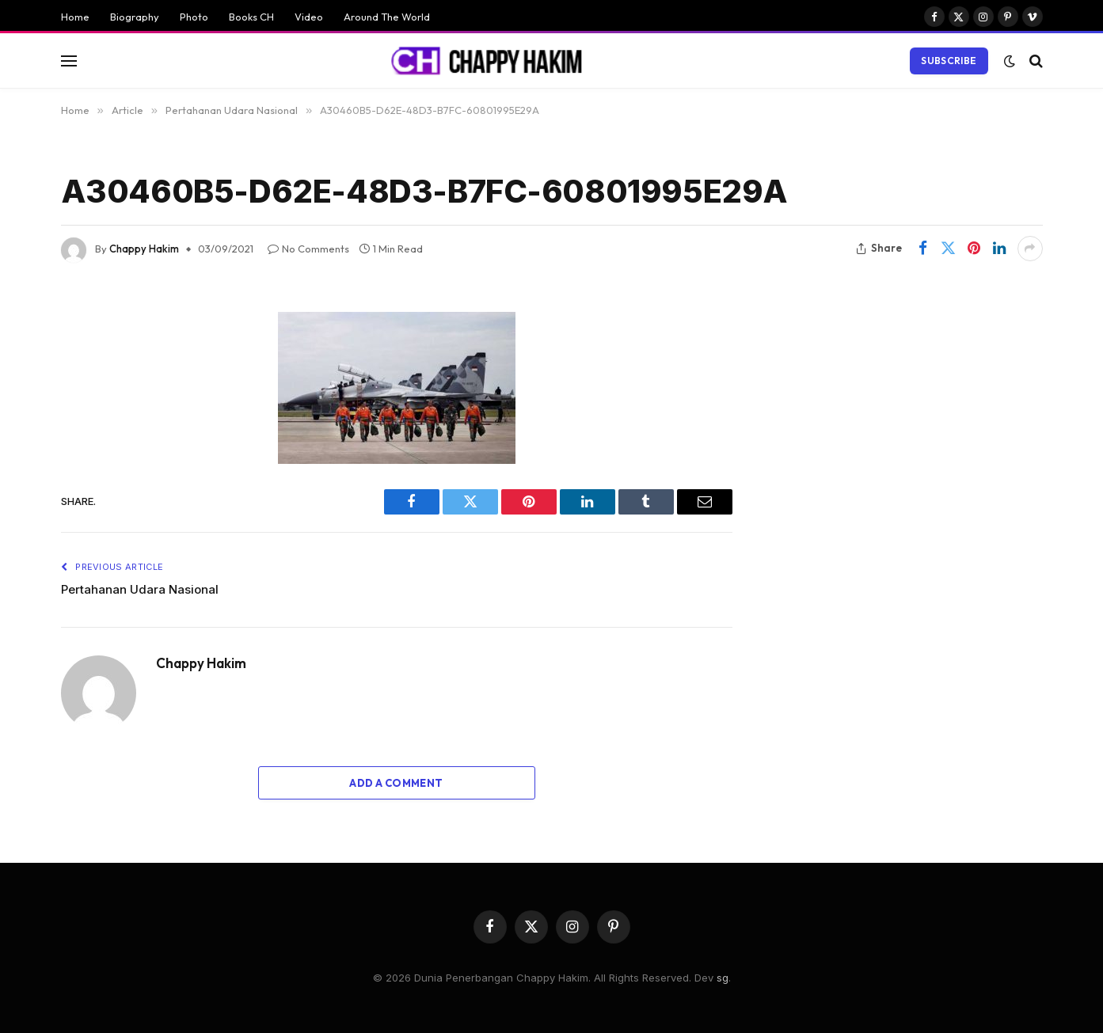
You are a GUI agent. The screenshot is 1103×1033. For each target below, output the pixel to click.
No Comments (308, 248)
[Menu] (69, 60)
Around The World (387, 16)
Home (75, 16)
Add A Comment (396, 783)
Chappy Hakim (144, 248)
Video (309, 16)
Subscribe (948, 60)
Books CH (251, 16)
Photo (194, 16)
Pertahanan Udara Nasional (140, 589)
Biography (134, 16)
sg (722, 977)
